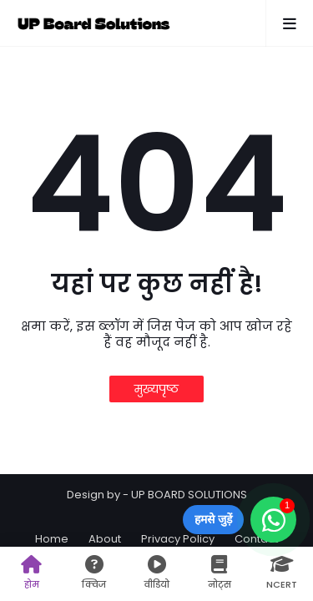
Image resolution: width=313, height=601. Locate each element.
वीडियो (156, 573)
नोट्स (219, 573)
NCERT (281, 573)
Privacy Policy (178, 539)
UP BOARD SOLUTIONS (189, 495)
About (104, 539)
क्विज (94, 573)
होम (31, 573)
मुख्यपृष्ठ (156, 389)
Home (51, 539)
